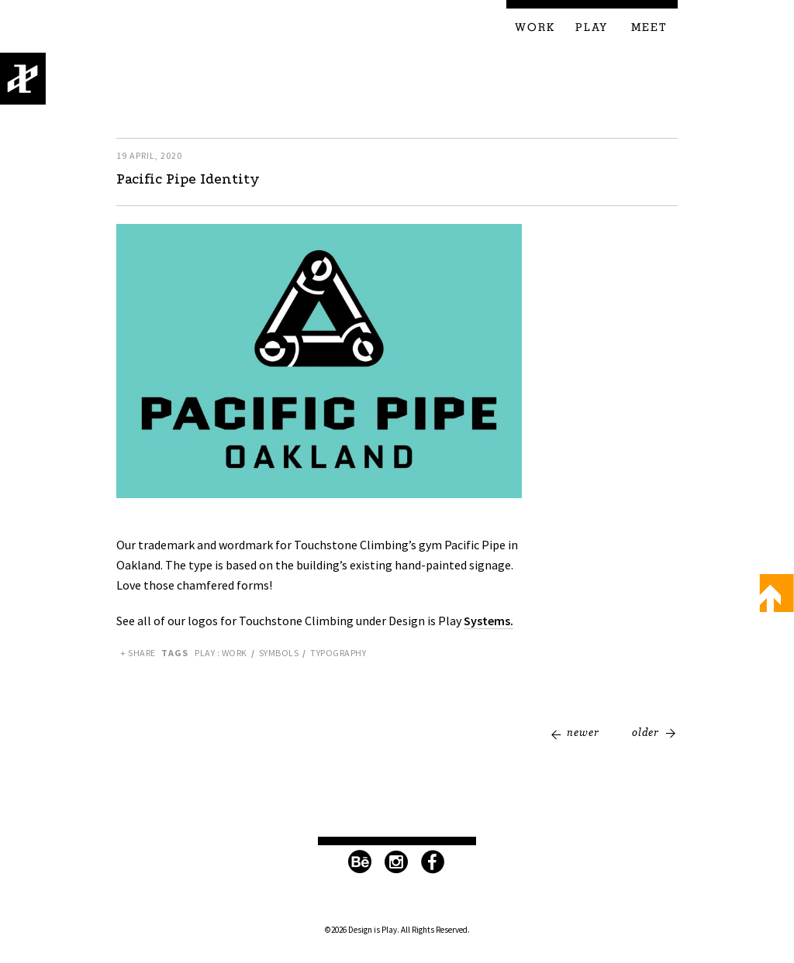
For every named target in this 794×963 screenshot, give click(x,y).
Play (591, 27)
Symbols (279, 653)
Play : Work (221, 653)
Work (535, 27)
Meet (649, 27)
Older (645, 732)
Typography (338, 653)
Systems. (488, 620)
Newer (583, 732)
